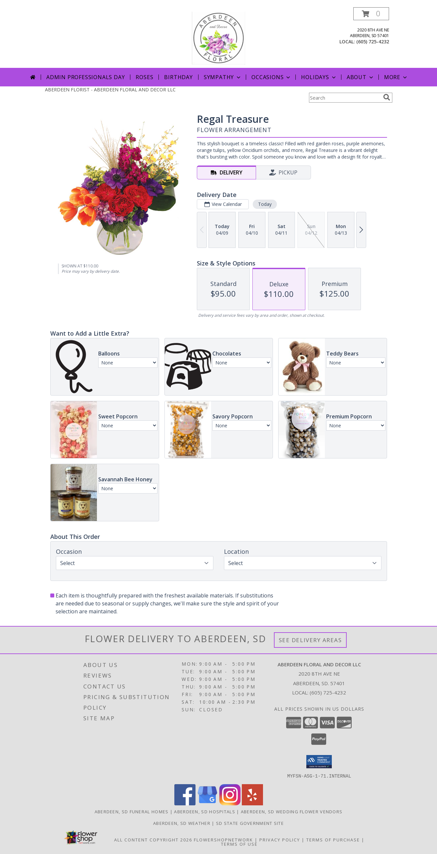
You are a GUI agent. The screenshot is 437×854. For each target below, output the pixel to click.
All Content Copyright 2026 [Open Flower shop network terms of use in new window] (153, 839)
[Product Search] (344, 97)
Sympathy (223, 77)
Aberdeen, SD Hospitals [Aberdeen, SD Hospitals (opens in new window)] (204, 811)
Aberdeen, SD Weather (181, 823)
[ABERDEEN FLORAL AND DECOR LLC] (218, 37)
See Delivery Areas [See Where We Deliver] (310, 640)
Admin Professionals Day (85, 77)
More (396, 77)
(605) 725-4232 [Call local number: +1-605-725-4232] (372, 41)
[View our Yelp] (252, 803)
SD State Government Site (250, 823)
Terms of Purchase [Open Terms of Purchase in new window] (333, 839)
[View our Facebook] (185, 803)
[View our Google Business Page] (207, 803)
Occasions (271, 77)
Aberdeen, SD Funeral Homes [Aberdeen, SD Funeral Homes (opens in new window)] (132, 811)
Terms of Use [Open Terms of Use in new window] (239, 844)
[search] (386, 97)
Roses (144, 77)
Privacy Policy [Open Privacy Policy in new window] (279, 839)
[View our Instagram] (229, 803)
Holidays (319, 77)
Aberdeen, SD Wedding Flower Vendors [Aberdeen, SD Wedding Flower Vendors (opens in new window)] (292, 811)
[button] (371, 13)
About (360, 77)
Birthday (178, 77)
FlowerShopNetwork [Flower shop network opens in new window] (223, 839)
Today (264, 204)
